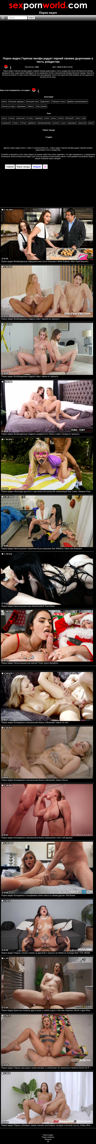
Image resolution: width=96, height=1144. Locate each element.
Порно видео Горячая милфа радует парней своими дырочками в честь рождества (48, 60)
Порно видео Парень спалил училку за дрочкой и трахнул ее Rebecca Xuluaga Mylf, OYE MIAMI (45, 953)
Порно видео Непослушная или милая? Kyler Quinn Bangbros (29, 663)
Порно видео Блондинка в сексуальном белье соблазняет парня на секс (34, 722)
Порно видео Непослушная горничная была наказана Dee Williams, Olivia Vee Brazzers (41, 548)
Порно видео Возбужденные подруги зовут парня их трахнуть (29, 376)
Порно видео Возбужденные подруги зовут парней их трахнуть (30, 319)
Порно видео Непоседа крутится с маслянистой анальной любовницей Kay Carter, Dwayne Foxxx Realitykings (47, 491)
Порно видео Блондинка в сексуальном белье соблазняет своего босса (34, 780)
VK (48, 1142)
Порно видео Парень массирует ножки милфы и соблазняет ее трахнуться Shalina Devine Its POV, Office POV (47, 1068)
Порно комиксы (48, 1137)
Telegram (48, 1139)
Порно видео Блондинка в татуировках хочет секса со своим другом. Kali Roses (38, 895)
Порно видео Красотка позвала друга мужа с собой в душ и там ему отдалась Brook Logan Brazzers (47, 1010)
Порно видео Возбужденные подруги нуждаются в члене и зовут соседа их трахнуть (40, 434)
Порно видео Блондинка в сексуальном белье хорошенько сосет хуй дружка (36, 838)
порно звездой (54, 158)
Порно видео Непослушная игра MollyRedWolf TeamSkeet (28, 606)
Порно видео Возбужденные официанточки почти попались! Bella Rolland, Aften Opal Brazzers (44, 261)
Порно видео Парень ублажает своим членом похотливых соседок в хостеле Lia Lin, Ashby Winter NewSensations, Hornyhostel (47, 1125)
